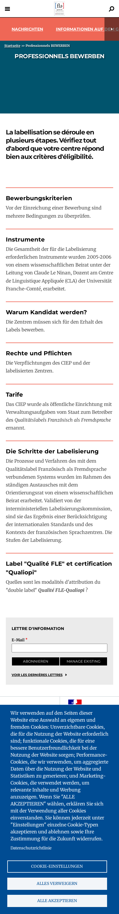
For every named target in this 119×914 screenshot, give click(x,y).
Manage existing (83, 661)
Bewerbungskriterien (39, 198)
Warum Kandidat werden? (46, 312)
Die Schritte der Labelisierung (52, 451)
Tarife (14, 394)
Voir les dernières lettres (37, 675)
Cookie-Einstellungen (57, 866)
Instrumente (25, 239)
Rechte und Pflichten (39, 353)
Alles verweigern (57, 883)
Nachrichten (27, 29)
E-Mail (18, 640)
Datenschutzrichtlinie (30, 848)
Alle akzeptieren (57, 900)
